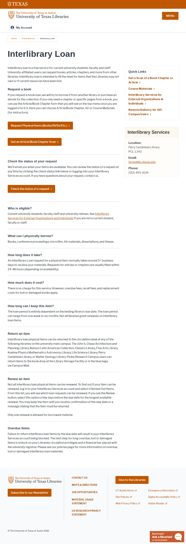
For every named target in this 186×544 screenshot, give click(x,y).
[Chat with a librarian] (167, 536)
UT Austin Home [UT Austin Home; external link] (124, 490)
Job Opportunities (84, 492)
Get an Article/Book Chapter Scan (33, 142)
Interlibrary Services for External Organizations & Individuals (145, 99)
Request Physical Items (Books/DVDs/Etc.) (39, 125)
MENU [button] (170, 15)
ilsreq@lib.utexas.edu (142, 162)
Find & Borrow (28, 38)
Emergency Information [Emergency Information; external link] (161, 490)
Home (14, 38)
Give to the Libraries (132, 480)
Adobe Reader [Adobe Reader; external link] (156, 503)
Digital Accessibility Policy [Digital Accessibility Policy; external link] (162, 497)
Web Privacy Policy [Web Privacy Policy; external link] (126, 503)
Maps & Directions (84, 485)
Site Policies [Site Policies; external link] (122, 497)
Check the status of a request (30, 189)
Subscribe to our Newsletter (29, 492)
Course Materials (140, 88)
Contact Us (79, 477)
